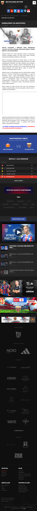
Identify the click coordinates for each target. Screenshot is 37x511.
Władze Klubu (21, 472)
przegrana (5, 204)
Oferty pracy (21, 479)
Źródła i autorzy (4, 501)
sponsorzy (20, 201)
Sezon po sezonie (22, 491)
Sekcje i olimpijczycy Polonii (7, 499)
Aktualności (24, 15)
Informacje (20, 470)
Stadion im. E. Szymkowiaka (24, 474)
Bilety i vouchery (4, 485)
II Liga (2, 487)
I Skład (2, 488)
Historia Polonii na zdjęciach (7, 498)
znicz (33, 204)
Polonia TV (3, 472)
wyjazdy (25, 204)
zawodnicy (15, 204)
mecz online (22, 207)
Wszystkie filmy (18, 219)
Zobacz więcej (18, 180)
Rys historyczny (21, 485)
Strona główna (14, 15)
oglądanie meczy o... (9, 207)
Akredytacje (21, 477)
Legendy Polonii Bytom (23, 490)
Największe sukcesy (22, 487)
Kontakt (3, 475)
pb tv (28, 201)
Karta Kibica (4, 490)
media (23, 508)
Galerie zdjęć (4, 474)
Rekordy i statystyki (22, 488)
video (31, 207)
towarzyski (10, 201)
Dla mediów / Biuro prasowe (24, 475)
